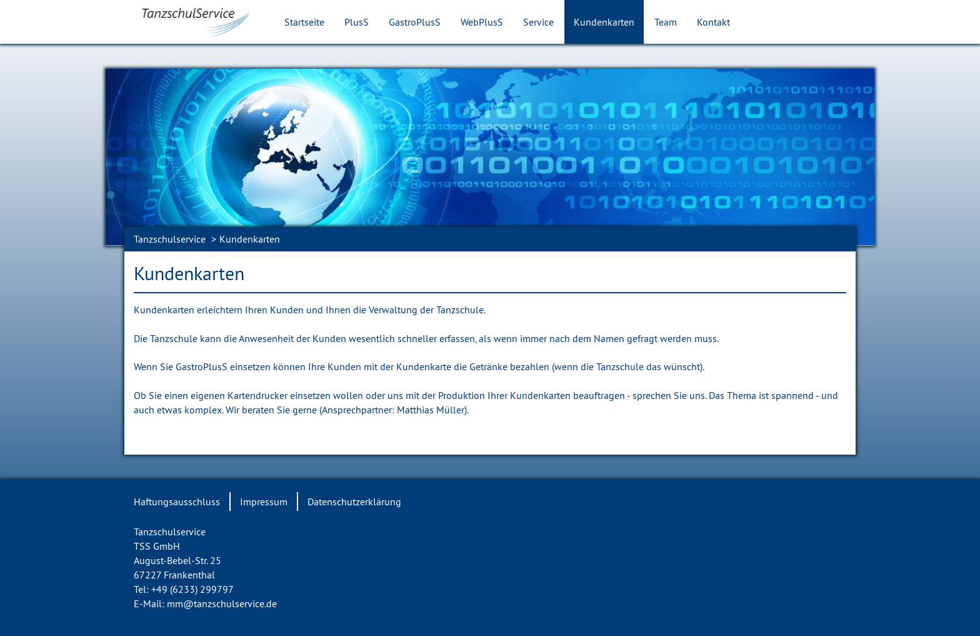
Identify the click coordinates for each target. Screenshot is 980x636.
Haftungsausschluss (177, 501)
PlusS (356, 22)
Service (538, 22)
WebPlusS (482, 22)
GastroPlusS (415, 22)
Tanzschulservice (170, 239)
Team (665, 22)
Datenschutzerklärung (354, 501)
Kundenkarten (604, 22)
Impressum (264, 501)
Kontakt (713, 22)
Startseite (304, 22)
